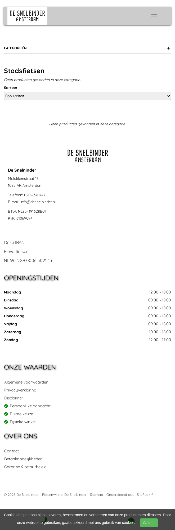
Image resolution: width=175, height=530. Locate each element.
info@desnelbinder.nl (38, 201)
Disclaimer (13, 397)
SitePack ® (145, 494)
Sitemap (96, 494)
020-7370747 (34, 195)
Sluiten (149, 523)
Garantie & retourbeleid (25, 466)
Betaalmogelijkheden (23, 458)
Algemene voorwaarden (26, 382)
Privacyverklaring (20, 390)
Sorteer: (11, 87)
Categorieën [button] (87, 48)
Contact (11, 450)
